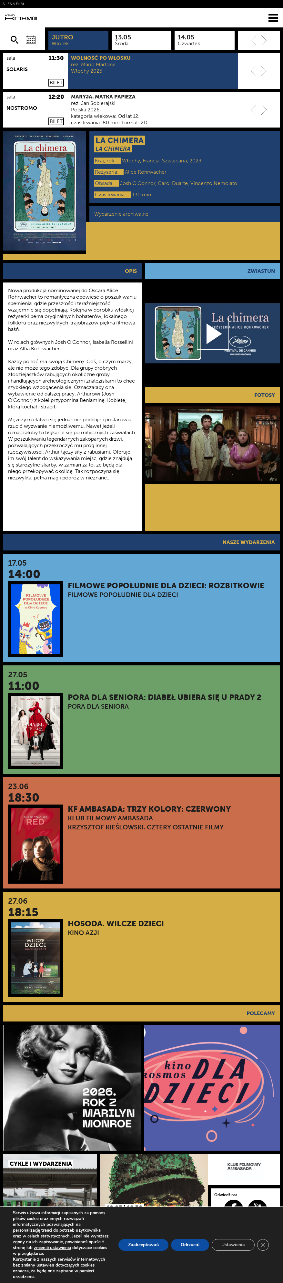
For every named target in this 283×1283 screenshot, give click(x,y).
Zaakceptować (143, 1245)
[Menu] (273, 17)
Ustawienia (233, 1245)
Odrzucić (190, 1245)
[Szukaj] (14, 39)
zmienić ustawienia (52, 1248)
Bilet (56, 82)
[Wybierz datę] (30, 39)
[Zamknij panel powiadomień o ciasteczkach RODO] (263, 1245)
